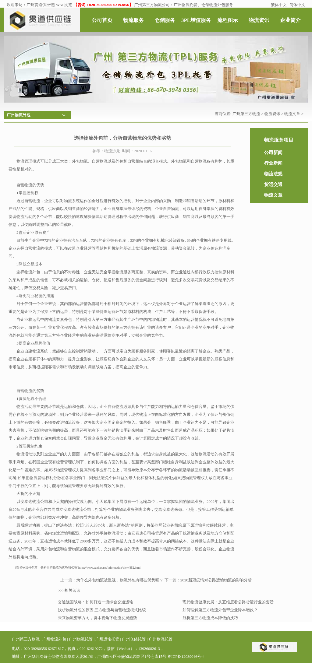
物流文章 (292, 113)
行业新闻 (273, 163)
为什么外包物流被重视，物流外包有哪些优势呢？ (119, 580)
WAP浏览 (64, 4)
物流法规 (273, 173)
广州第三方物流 (246, 113)
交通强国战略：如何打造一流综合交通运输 (95, 602)
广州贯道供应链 (40, 4)
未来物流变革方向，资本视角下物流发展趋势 (97, 618)
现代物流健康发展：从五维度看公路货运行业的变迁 (228, 602)
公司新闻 (273, 152)
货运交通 (273, 184)
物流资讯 (272, 113)
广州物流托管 (81, 639)
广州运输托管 (107, 639)
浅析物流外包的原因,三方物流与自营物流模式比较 (102, 610)
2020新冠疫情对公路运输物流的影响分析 (216, 580)
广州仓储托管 (134, 639)
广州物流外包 (54, 639)
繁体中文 (279, 4)
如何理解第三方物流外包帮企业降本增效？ (220, 610)
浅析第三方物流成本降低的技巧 (210, 618)
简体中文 (297, 4)
